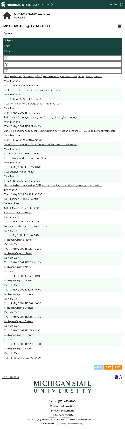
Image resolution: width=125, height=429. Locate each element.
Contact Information (62, 406)
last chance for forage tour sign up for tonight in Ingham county (40, 117)
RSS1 (108, 367)
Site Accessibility (63, 415)
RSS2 (117, 367)
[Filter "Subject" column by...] (62, 58)
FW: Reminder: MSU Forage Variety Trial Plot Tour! (32, 103)
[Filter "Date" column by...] (62, 71)
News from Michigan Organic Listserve (26, 226)
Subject (8, 40)
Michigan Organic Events (18, 335)
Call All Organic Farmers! (18, 212)
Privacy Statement (62, 410)
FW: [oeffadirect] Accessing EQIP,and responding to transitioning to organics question (53, 76)
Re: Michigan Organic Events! (21, 198)
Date (7, 51)
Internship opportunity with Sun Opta (25, 158)
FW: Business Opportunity (19, 171)
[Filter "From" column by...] (62, 64)
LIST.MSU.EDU (10, 377)
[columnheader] (62, 41)
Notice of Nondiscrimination (82, 419)
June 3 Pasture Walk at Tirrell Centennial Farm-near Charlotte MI (40, 144)
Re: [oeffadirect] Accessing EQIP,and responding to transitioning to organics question (53, 185)
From (7, 46)
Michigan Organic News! (18, 239)
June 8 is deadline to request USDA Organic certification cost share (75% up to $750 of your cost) (59, 130)
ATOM (98, 367)
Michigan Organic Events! (18, 294)
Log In (113, 4)
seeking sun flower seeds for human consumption (32, 90)
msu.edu (60, 419)
